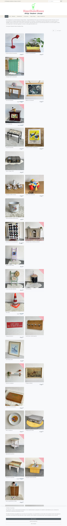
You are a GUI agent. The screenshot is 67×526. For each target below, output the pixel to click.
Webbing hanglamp (48, 396)
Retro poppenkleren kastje (49, 259)
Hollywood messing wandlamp (12, 304)
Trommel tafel (28, 167)
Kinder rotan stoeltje (10, 327)
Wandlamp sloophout (29, 350)
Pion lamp (46, 167)
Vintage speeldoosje (10, 373)
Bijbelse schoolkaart (29, 75)
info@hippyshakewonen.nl (21, 504)
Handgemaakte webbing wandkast (32, 144)
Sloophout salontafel (10, 259)
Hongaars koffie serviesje (11, 121)
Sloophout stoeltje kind (49, 442)
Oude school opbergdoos (49, 213)
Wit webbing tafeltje (10, 465)
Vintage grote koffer (29, 236)
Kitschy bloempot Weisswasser (50, 121)
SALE (10, 16)
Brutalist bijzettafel (9, 98)
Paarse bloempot (28, 304)
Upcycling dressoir (28, 419)
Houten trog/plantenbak (30, 52)
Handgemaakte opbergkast (49, 52)
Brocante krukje (28, 327)
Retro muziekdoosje (48, 465)
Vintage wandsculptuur (10, 350)
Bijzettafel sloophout (48, 236)
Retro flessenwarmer (48, 488)
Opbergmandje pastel (48, 419)
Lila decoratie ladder (48, 144)
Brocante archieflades (10, 396)
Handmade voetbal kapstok (30, 190)
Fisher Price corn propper (30, 488)
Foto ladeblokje (47, 75)
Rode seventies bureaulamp (11, 52)
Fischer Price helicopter (29, 121)
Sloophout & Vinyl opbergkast (12, 144)
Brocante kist (8, 419)
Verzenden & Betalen (8, 506)
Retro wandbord (9, 236)
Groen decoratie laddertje (11, 167)
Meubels (14, 16)
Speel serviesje (28, 465)
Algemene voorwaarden (9, 504)
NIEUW (6, 16)
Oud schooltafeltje (9, 75)
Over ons (41, 504)
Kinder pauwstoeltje (48, 304)
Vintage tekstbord (9, 190)
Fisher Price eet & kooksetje (11, 488)
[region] (26, 521)
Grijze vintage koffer (48, 98)
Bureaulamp (27, 396)
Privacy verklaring (8, 505)
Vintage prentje (47, 373)
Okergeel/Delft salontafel (30, 259)
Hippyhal (41, 503)
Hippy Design (33, 16)
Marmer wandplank (10, 213)
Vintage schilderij (28, 213)
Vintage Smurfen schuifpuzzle (31, 98)
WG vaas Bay (47, 327)
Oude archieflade (47, 350)
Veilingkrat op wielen (29, 442)
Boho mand (8, 442)
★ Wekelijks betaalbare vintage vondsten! (13, 1)
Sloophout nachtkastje (29, 373)
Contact (6, 503)
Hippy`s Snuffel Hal (41, 16)
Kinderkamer (20, 16)
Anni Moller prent (47, 190)
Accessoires (26, 16)
